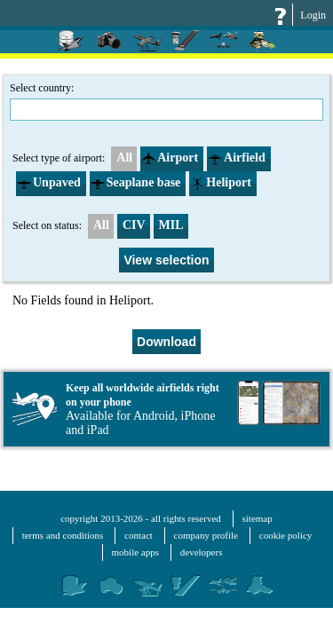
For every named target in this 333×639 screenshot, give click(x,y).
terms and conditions (63, 535)
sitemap (257, 518)
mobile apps (135, 552)
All (122, 158)
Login (313, 15)
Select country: (166, 101)
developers (201, 552)
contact (138, 535)
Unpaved (49, 183)
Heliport (220, 183)
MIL (171, 225)
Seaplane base (136, 183)
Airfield (237, 158)
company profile (206, 535)
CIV (134, 225)
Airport (169, 158)
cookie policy (286, 535)
